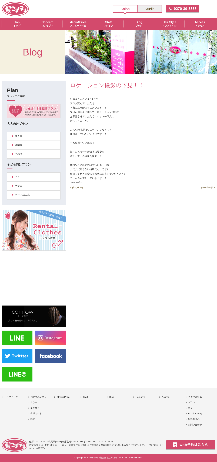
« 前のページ (77, 187)
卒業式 (18, 145)
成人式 (18, 136)
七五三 (18, 177)
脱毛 (32, 419)
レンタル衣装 (195, 413)
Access (165, 397)
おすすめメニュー (40, 397)
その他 (18, 154)
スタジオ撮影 (195, 397)
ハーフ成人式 (22, 194)
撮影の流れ (193, 419)
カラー (33, 402)
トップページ (11, 397)
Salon (125, 9)
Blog (111, 397)
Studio (150, 9)
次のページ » (208, 187)
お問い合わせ (195, 425)
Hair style (140, 397)
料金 (190, 408)
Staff (85, 397)
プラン (191, 402)
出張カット (36, 413)
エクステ (34, 408)
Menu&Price (63, 397)
